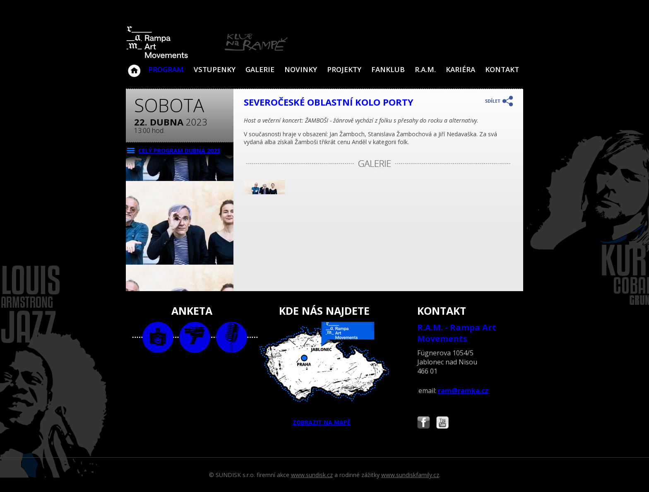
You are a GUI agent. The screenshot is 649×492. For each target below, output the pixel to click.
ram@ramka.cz (463, 390)
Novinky (300, 69)
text (231, 337)
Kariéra (460, 69)
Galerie (259, 69)
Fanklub (388, 69)
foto (157, 337)
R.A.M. (425, 69)
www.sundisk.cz (312, 475)
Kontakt (502, 69)
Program (166, 69)
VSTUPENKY (215, 69)
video (194, 337)
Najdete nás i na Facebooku (423, 423)
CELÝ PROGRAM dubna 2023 (179, 150)
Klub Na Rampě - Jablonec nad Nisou (134, 66)
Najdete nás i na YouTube (442, 423)
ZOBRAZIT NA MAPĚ (324, 374)
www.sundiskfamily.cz (410, 475)
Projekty (344, 69)
